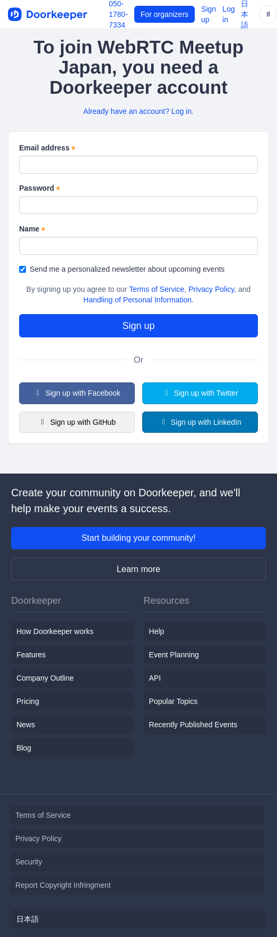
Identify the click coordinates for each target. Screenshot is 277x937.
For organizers (164, 14)
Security (28, 862)
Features (31, 654)
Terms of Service (156, 289)
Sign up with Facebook (76, 393)
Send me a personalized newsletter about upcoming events (121, 269)
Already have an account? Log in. (138, 111)
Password (39, 188)
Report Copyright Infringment (63, 885)
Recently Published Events (193, 724)
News (25, 724)
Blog (23, 748)
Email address (47, 148)
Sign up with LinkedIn (200, 422)
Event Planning (174, 654)
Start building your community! (138, 537)
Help (157, 631)
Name (32, 229)
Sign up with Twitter (200, 393)
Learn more (138, 569)
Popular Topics (173, 701)
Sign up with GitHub (77, 422)
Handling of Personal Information (137, 300)
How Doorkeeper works (55, 631)
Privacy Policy (211, 289)
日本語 (27, 919)
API (155, 678)
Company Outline (45, 678)
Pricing (27, 701)
